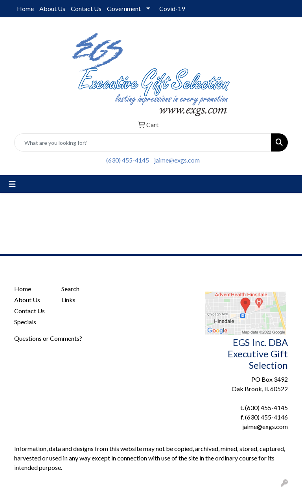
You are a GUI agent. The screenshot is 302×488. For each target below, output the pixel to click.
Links (68, 299)
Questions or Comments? (48, 338)
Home (25, 8)
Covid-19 (172, 8)
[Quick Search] (142, 142)
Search (70, 288)
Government (124, 8)
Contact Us (86, 8)
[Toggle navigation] (12, 184)
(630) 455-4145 (127, 160)
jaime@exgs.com (177, 160)
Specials (25, 321)
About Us (52, 8)
